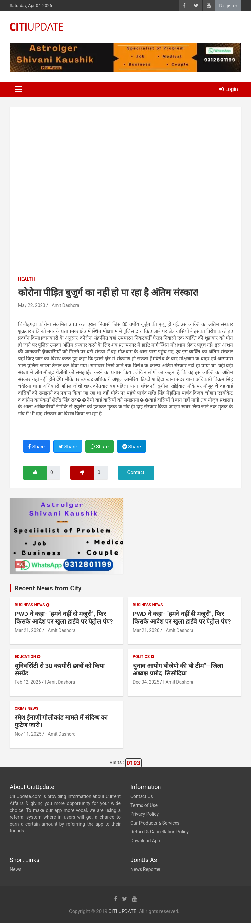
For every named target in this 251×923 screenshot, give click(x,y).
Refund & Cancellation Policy (159, 831)
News (15, 869)
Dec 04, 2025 (146, 682)
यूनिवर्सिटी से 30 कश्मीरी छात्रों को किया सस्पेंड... (60, 669)
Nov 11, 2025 (28, 734)
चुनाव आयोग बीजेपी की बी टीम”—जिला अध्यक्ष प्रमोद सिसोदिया (178, 669)
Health (26, 279)
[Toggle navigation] (18, 89)
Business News (32, 605)
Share (36, 447)
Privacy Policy (144, 814)
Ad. (20, 564)
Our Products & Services (154, 823)
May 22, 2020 (31, 305)
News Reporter (145, 869)
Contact (135, 472)
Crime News (26, 708)
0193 (133, 763)
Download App (145, 840)
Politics (143, 656)
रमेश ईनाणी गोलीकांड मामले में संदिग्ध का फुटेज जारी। (61, 721)
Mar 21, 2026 (28, 630)
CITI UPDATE (123, 911)
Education (27, 656)
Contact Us (141, 796)
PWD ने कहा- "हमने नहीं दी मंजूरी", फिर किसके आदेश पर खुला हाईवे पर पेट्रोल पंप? (64, 617)
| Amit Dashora (64, 305)
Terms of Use (144, 805)
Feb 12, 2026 (28, 682)
